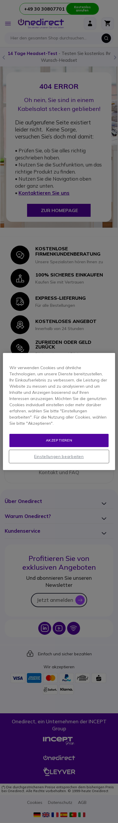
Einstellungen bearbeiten (59, 456)
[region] (59, 411)
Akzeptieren (59, 440)
